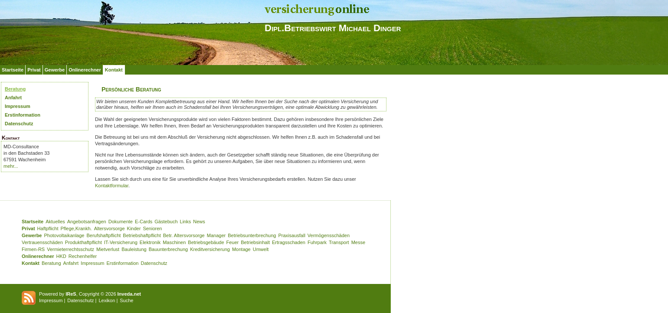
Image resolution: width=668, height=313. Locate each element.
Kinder (134, 228)
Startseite (12, 69)
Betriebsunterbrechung (252, 235)
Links (185, 221)
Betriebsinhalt (255, 242)
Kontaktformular (111, 185)
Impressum (17, 106)
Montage (241, 249)
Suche (126, 300)
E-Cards (143, 221)
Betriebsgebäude (206, 242)
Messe (358, 242)
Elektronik (150, 242)
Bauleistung (134, 249)
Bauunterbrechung (168, 249)
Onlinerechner (85, 69)
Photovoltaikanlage (64, 235)
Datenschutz (19, 123)
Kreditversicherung (210, 249)
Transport (339, 242)
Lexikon (106, 300)
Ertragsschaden (288, 242)
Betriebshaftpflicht (141, 235)
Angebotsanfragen (86, 221)
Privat (34, 69)
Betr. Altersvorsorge (184, 235)
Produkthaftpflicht (83, 242)
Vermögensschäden (329, 235)
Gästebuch (165, 221)
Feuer (232, 242)
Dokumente (120, 221)
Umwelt (261, 249)
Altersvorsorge (109, 228)
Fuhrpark (317, 242)
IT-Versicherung (121, 242)
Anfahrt (13, 97)
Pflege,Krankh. (76, 228)
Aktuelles (55, 221)
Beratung (15, 88)
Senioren (152, 228)
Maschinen (174, 242)
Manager (216, 235)
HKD (61, 256)
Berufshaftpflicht (103, 235)
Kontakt (114, 69)
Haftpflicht (48, 228)
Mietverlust (107, 249)
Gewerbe (55, 69)
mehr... (10, 166)
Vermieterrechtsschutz (70, 249)
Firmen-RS (33, 249)
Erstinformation (22, 114)
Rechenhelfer (83, 256)
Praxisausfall (291, 235)
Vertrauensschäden (42, 242)
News (199, 221)
